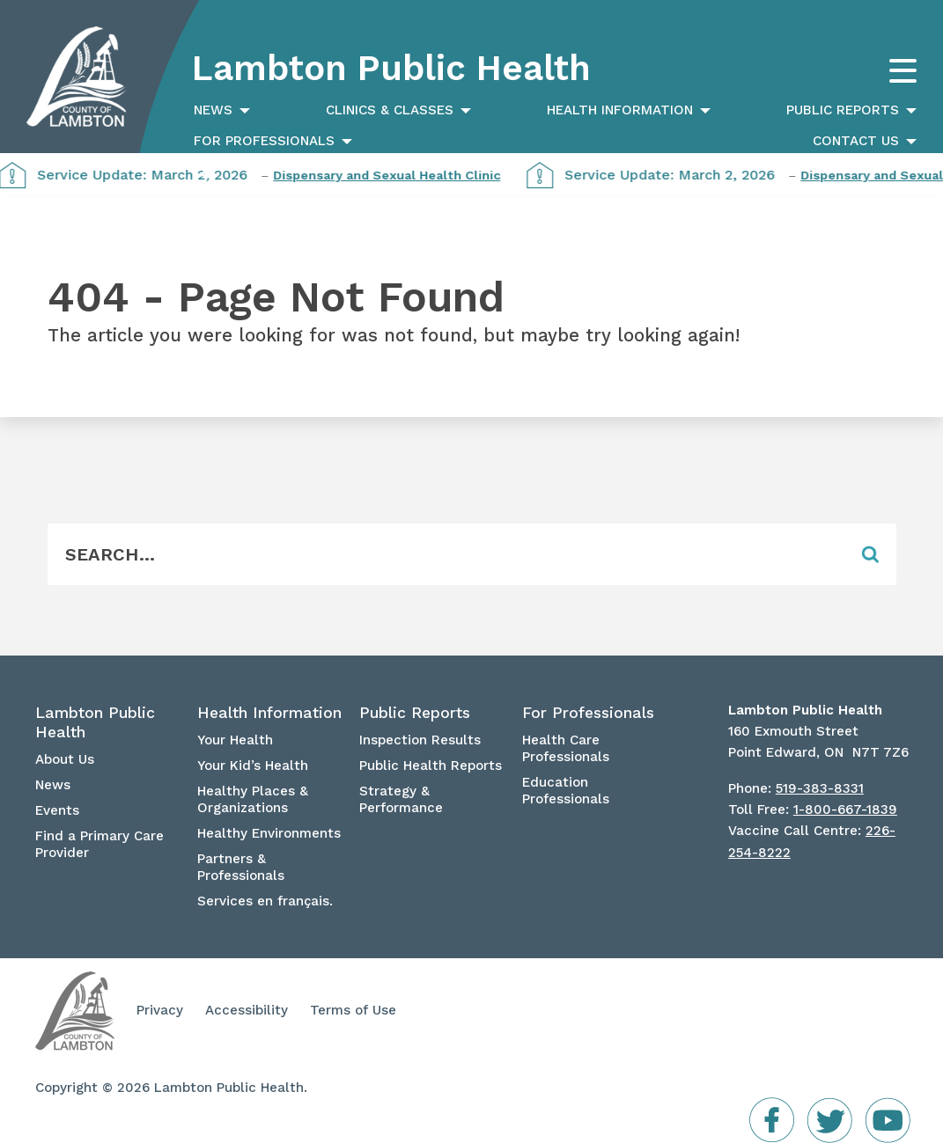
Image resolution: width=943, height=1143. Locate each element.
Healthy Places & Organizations (252, 799)
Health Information (620, 110)
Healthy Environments (269, 833)
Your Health (235, 740)
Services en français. (265, 901)
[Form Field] (446, 554)
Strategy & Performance (401, 799)
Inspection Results (420, 740)
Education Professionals (565, 790)
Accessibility (246, 1010)
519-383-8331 (820, 788)
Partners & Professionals (240, 867)
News (213, 110)
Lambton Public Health (391, 68)
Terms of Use (353, 1010)
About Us (64, 759)
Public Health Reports (430, 765)
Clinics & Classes (389, 110)
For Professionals (264, 141)
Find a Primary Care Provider (99, 844)
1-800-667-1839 (845, 809)
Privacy (159, 1010)
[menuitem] (219, 110)
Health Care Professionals (565, 748)
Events (57, 810)
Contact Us (856, 141)
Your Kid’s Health (252, 765)
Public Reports (842, 110)
